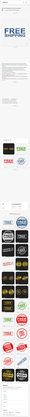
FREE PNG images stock (13, 73)
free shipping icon (14, 99)
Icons (10, 72)
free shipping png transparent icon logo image (10, 102)
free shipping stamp (5, 99)
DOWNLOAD (16, 204)
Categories (5, 396)
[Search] (23, 2)
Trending (5, 397)
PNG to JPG (5, 399)
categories (3, 80)
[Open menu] (26, 2)
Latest (4, 394)
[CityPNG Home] (5, 2)
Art (8, 72)
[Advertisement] (15, 16)
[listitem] (5, 413)
